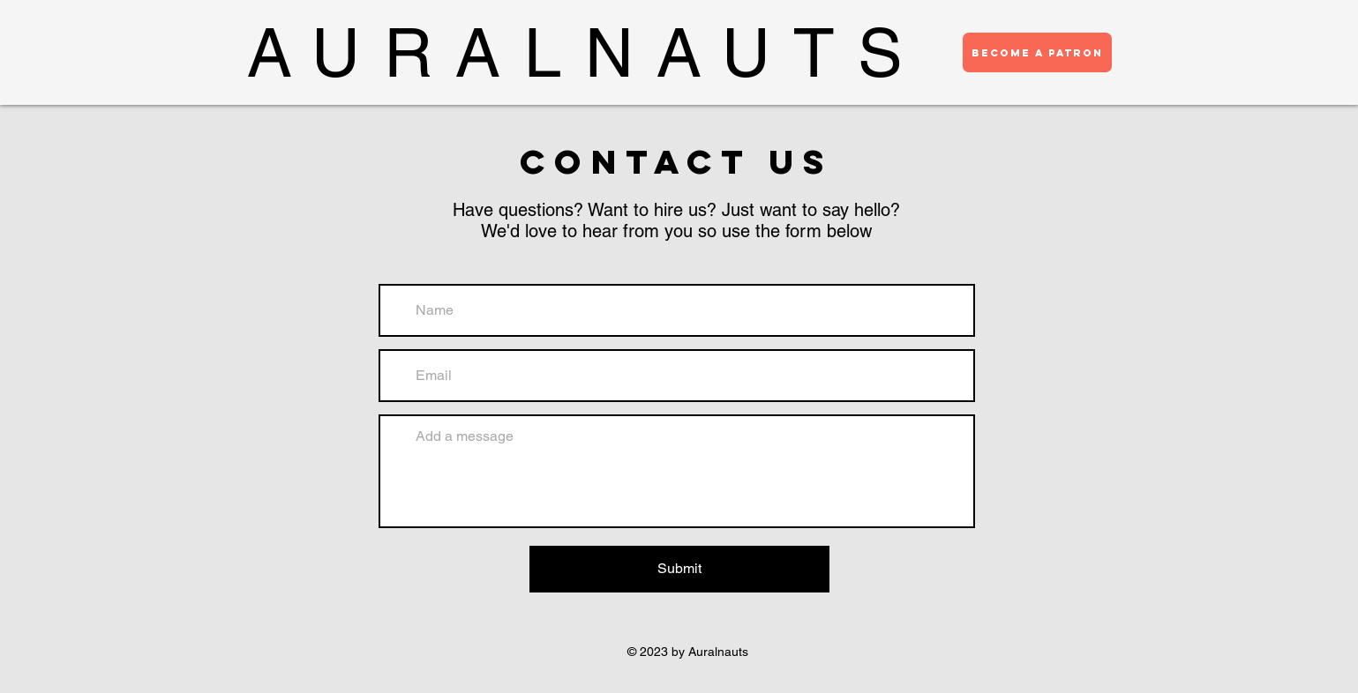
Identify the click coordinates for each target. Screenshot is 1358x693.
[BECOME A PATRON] (1037, 52)
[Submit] (679, 569)
